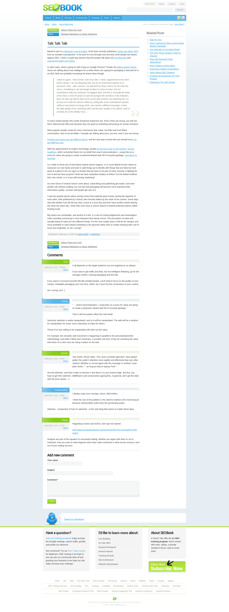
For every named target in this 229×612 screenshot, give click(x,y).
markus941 (61, 390)
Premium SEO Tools (150, 586)
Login (182, 4)
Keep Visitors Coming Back (162, 66)
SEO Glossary (98, 581)
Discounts (177, 586)
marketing (95, 234)
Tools (106, 17)
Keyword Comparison (143, 591)
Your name (52, 460)
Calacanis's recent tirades (75, 51)
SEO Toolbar (64, 591)
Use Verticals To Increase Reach (165, 49)
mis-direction (121, 58)
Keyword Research (107, 547)
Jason (64, 353)
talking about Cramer (127, 67)
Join (149, 4)
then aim (59, 143)
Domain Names (105, 551)
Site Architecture (106, 560)
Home (48, 17)
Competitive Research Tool (83, 591)
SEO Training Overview (57, 586)
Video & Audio (132, 586)
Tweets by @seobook (74, 519)
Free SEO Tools (83, 581)
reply (65, 270)
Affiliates (142, 581)
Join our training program (58, 538)
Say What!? (179, 24)
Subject (51, 470)
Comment (52, 480)
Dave (65, 301)
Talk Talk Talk (57, 43)
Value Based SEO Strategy (162, 72)
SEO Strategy (75, 586)
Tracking (95, 586)
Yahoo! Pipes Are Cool (71, 30)
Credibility (106, 586)
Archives (160, 581)
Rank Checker (102, 591)
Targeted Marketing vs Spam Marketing (79, 34)
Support (172, 4)
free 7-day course (76, 551)
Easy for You (156, 40)
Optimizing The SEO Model (162, 82)
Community (81, 17)
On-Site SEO (104, 543)
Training (95, 17)
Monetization (118, 586)
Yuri (65, 261)
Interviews (165, 586)
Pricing (67, 17)
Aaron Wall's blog (66, 24)
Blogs (54, 24)
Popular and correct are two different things (67, 139)
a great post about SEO (127, 51)
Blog (58, 17)
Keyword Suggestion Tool (122, 591)
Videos (116, 17)
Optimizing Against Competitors (164, 69)
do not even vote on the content (111, 149)
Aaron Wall (83, 234)
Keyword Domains (163, 591)
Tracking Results (106, 555)
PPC (86, 586)
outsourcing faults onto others (61, 61)
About (161, 4)
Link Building (104, 539)
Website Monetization (108, 564)
